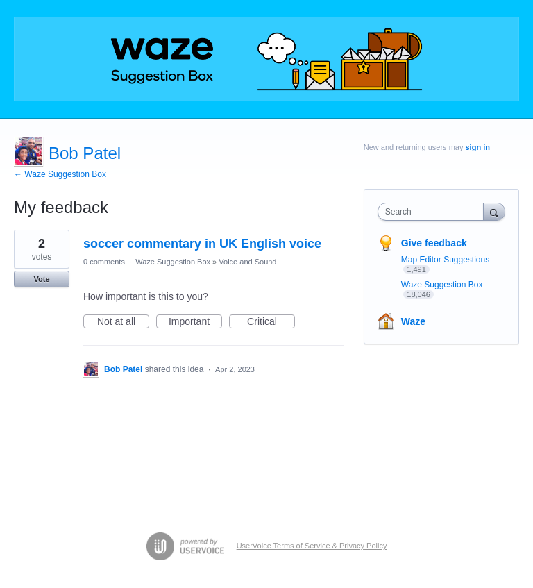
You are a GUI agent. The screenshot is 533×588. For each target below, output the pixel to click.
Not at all (123, 322)
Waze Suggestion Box (172, 262)
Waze (413, 321)
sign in (478, 147)
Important (195, 322)
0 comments (104, 262)
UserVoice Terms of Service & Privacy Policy (312, 545)
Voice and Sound (247, 262)
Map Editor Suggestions (445, 259)
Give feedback (434, 243)
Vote (41, 279)
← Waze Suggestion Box (60, 174)
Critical (271, 322)
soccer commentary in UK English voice (202, 244)
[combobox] (433, 212)
